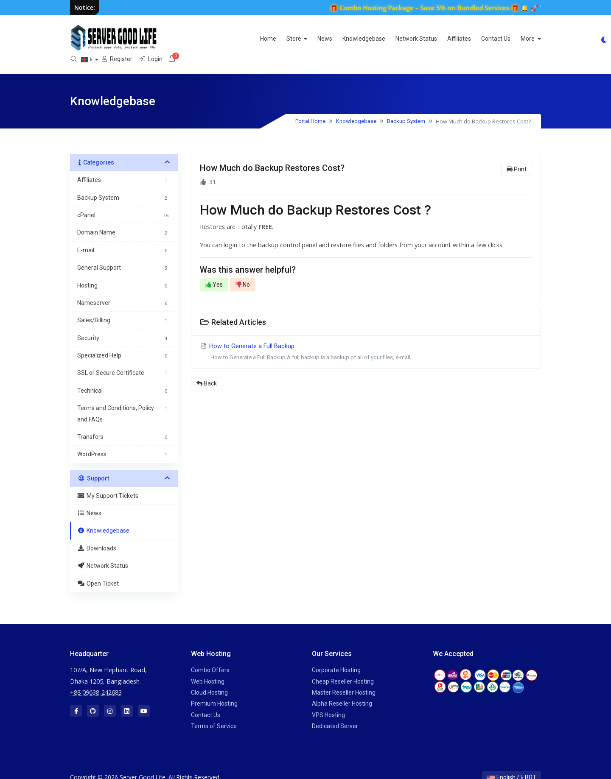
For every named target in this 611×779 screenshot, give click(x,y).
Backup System (406, 109)
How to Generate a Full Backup (366, 341)
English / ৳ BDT (511, 765)
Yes (214, 273)
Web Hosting (207, 669)
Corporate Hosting (336, 658)
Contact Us (403, 38)
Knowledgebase (271, 38)
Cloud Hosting (209, 681)
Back (206, 372)
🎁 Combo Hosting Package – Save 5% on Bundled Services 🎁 (434, 7)
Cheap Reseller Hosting (343, 669)
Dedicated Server (335, 714)
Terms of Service (214, 714)
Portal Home (310, 109)
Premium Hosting (214, 692)
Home (176, 38)
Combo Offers (210, 658)
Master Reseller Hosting (344, 681)
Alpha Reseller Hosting (342, 692)
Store (202, 38)
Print (517, 157)
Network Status (324, 38)
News (232, 38)
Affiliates (367, 38)
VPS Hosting (328, 703)
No (242, 273)
